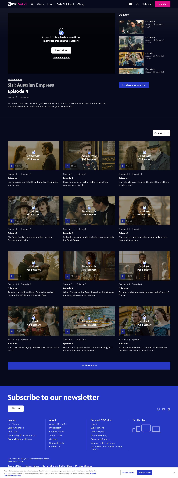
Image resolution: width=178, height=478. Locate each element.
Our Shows (13, 425)
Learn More (61, 51)
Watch (41, 4)
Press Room (55, 429)
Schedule (148, 4)
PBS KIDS (13, 432)
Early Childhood (67, 4)
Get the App (139, 421)
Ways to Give (97, 429)
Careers (53, 440)
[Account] (137, 4)
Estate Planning (99, 436)
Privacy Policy (32, 467)
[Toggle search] (32, 4)
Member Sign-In (61, 58)
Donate (162, 4)
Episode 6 (150, 38)
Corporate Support (100, 440)
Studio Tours (55, 436)
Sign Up (16, 409)
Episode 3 (12, 234)
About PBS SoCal (58, 425)
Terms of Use (14, 467)
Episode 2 (150, 70)
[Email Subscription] (130, 4)
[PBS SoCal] (17, 5)
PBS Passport (98, 432)
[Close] (174, 472)
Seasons (159, 134)
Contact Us (54, 448)
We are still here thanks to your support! (106, 449)
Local (52, 4)
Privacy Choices (83, 467)
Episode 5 (150, 22)
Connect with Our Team (103, 444)
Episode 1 (149, 54)
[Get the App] (150, 430)
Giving (83, 4)
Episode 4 (123, 179)
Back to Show (15, 80)
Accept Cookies (145, 472)
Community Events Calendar (22, 436)
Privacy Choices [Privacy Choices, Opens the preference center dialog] (128, 472)
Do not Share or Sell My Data (57, 467)
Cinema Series (56, 432)
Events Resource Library (20, 440)
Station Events (56, 444)
